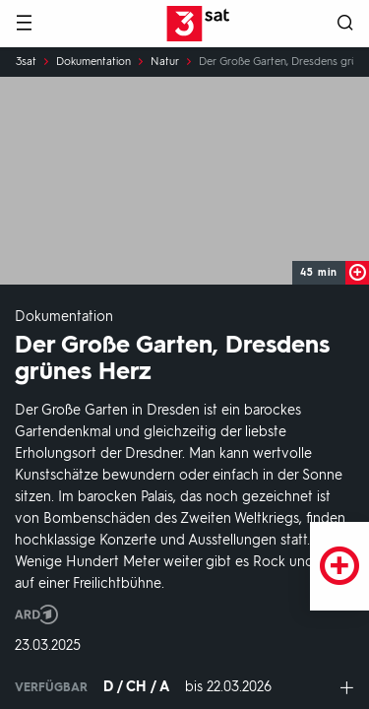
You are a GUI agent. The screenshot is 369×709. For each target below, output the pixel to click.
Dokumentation (93, 62)
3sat (26, 62)
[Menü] (23, 24)
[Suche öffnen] (345, 24)
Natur (165, 62)
